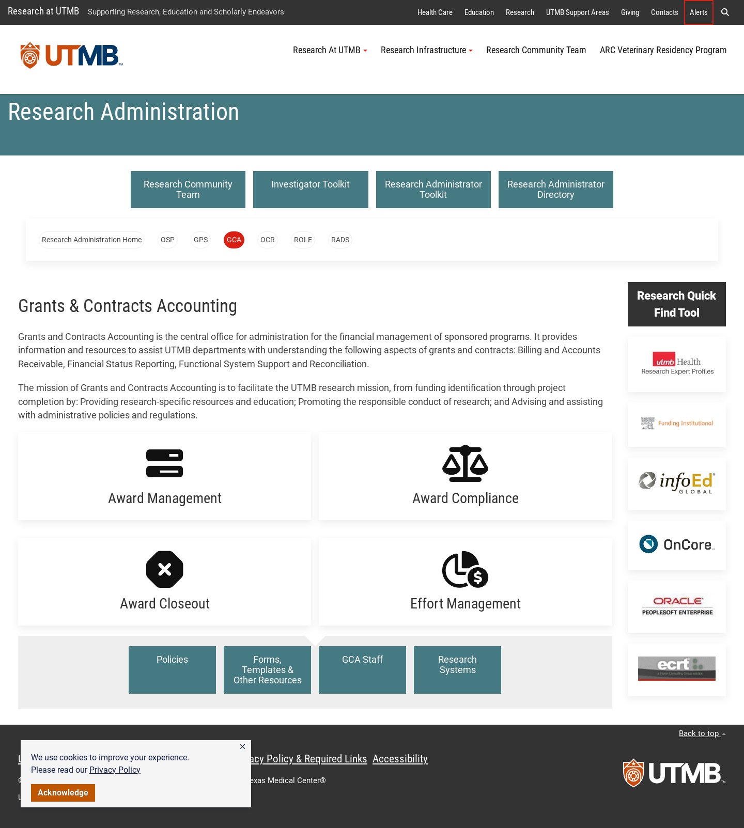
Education (479, 12)
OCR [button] (267, 240)
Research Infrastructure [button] (427, 50)
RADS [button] (340, 240)
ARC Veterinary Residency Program (663, 50)
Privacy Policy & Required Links (300, 759)
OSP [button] (168, 240)
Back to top (702, 733)
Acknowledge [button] (63, 793)
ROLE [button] (303, 240)
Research (520, 12)
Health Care (435, 12)
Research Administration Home (92, 240)
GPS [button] (201, 240)
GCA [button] (234, 240)
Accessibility (400, 759)
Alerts (699, 12)
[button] (242, 747)
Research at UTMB (43, 11)
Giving (630, 12)
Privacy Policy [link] (115, 770)
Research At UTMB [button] (330, 50)
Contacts (664, 12)
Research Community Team (536, 50)
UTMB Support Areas (577, 12)
